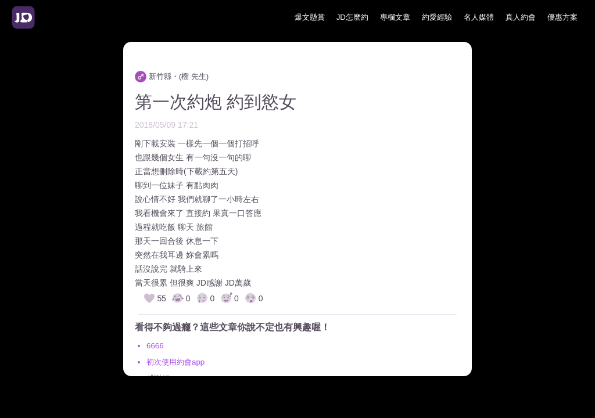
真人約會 (521, 17)
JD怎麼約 (352, 17)
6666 (155, 345)
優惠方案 (562, 17)
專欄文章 (395, 17)
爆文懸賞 (310, 17)
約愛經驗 (437, 17)
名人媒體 (479, 17)
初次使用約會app (175, 362)
